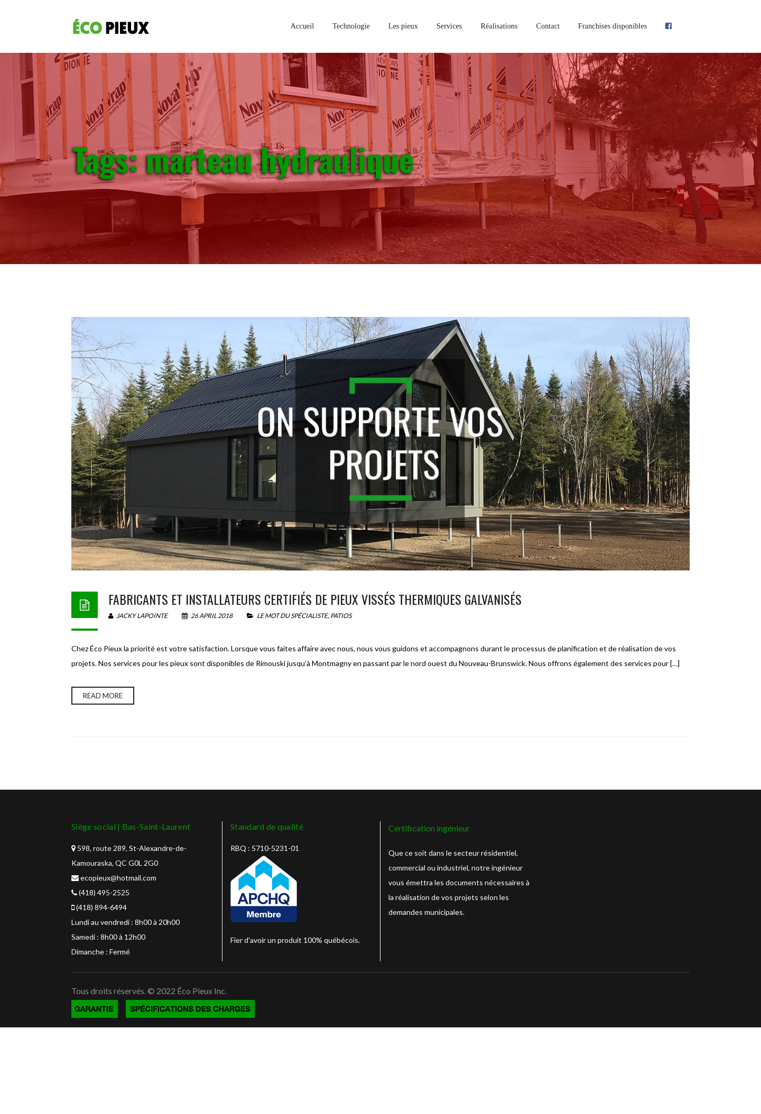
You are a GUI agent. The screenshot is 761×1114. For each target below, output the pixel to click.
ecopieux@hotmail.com (118, 877)
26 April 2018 (208, 616)
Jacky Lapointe (138, 616)
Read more (103, 695)
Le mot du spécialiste (292, 616)
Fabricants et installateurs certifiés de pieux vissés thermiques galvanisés (315, 599)
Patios (340, 616)
